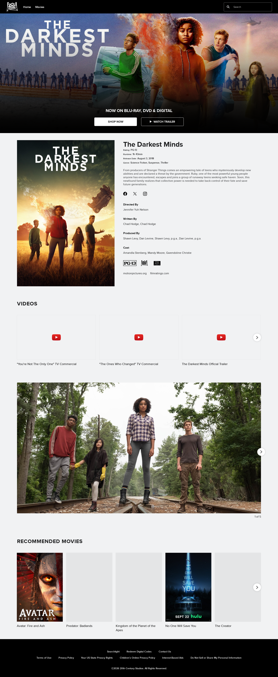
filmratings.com (159, 273)
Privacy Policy (66, 657)
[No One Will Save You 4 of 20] (188, 587)
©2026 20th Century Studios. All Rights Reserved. (139, 668)
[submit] (228, 7)
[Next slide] (255, 453)
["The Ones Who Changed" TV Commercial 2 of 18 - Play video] (138, 337)
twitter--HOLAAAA (135, 194)
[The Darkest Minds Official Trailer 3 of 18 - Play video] (221, 337)
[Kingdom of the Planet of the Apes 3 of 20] (139, 587)
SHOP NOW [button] (115, 122)
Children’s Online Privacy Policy (137, 657)
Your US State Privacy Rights (97, 657)
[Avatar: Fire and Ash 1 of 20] (40, 587)
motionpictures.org (135, 273)
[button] (162, 121)
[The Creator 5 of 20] (238, 587)
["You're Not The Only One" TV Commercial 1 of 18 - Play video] (56, 337)
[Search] (245, 7)
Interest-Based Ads (173, 657)
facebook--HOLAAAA (125, 194)
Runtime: (127, 154)
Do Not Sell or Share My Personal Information (216, 657)
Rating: (126, 150)
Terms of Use (44, 657)
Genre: (126, 162)
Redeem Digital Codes (139, 651)
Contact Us (165, 651)
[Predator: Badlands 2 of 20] (89, 587)
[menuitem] (27, 7)
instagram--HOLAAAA (145, 194)
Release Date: (130, 158)
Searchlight (113, 651)
